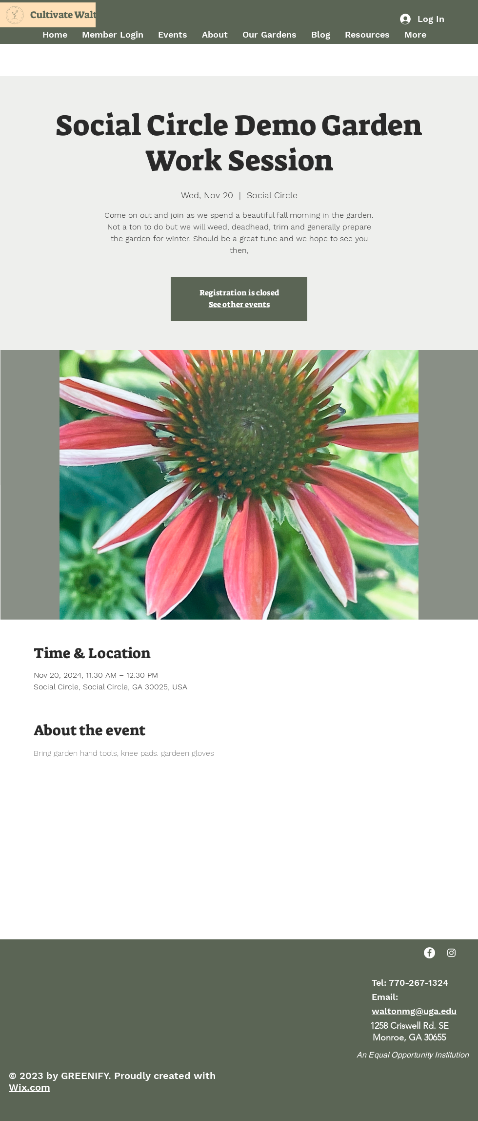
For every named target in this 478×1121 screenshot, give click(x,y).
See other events (239, 304)
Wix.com (29, 1087)
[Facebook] (429, 952)
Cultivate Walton (69, 14)
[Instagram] (451, 952)
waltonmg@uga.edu (414, 1011)
